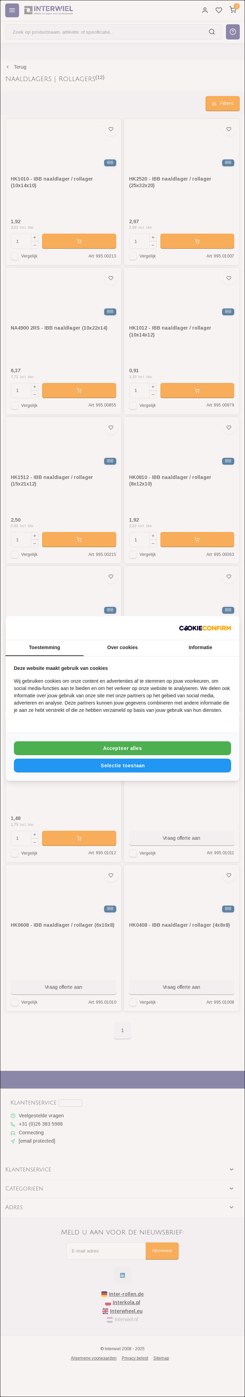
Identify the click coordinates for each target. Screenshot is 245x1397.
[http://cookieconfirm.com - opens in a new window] (205, 628)
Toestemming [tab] (44, 647)
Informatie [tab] (200, 647)
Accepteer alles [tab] (122, 748)
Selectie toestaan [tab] (123, 765)
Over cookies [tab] (122, 647)
